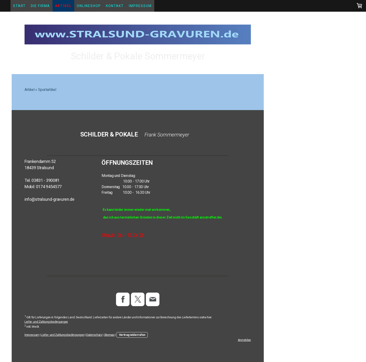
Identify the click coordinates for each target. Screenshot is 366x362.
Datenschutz (94, 335)
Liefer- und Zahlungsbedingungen (46, 321)
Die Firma (40, 6)
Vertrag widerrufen (132, 335)
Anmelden (244, 340)
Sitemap (109, 335)
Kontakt (115, 6)
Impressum (140, 6)
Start (19, 6)
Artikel (63, 6)
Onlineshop (89, 6)
